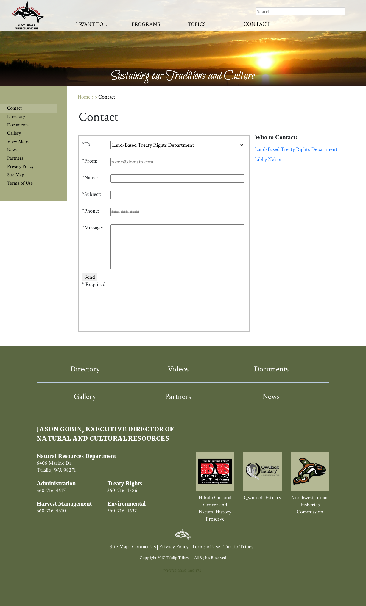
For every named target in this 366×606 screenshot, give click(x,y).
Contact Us (144, 546)
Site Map (15, 175)
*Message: (92, 227)
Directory (16, 116)
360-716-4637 (121, 510)
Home (84, 96)
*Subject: (91, 194)
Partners (15, 158)
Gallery (14, 133)
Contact (256, 24)
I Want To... (91, 24)
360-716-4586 (122, 490)
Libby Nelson (269, 159)
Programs (146, 24)
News (12, 150)
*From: (89, 161)
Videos (178, 369)
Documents (18, 125)
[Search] (300, 11)
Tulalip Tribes (238, 546)
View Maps (18, 141)
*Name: (90, 177)
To (87, 144)
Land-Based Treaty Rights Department (296, 149)
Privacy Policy (20, 166)
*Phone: (90, 211)
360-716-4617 (51, 490)
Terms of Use (20, 183)
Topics (197, 24)
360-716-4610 (51, 510)
